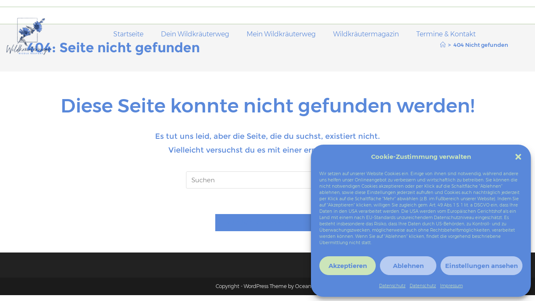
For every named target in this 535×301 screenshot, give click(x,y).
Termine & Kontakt (446, 34)
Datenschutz (392, 285)
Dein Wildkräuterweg (195, 34)
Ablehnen (408, 266)
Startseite (128, 34)
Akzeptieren (348, 266)
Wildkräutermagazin (366, 34)
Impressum (451, 285)
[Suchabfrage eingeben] (267, 180)
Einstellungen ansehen (481, 266)
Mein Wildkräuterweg (281, 34)
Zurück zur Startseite (267, 222)
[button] (518, 157)
